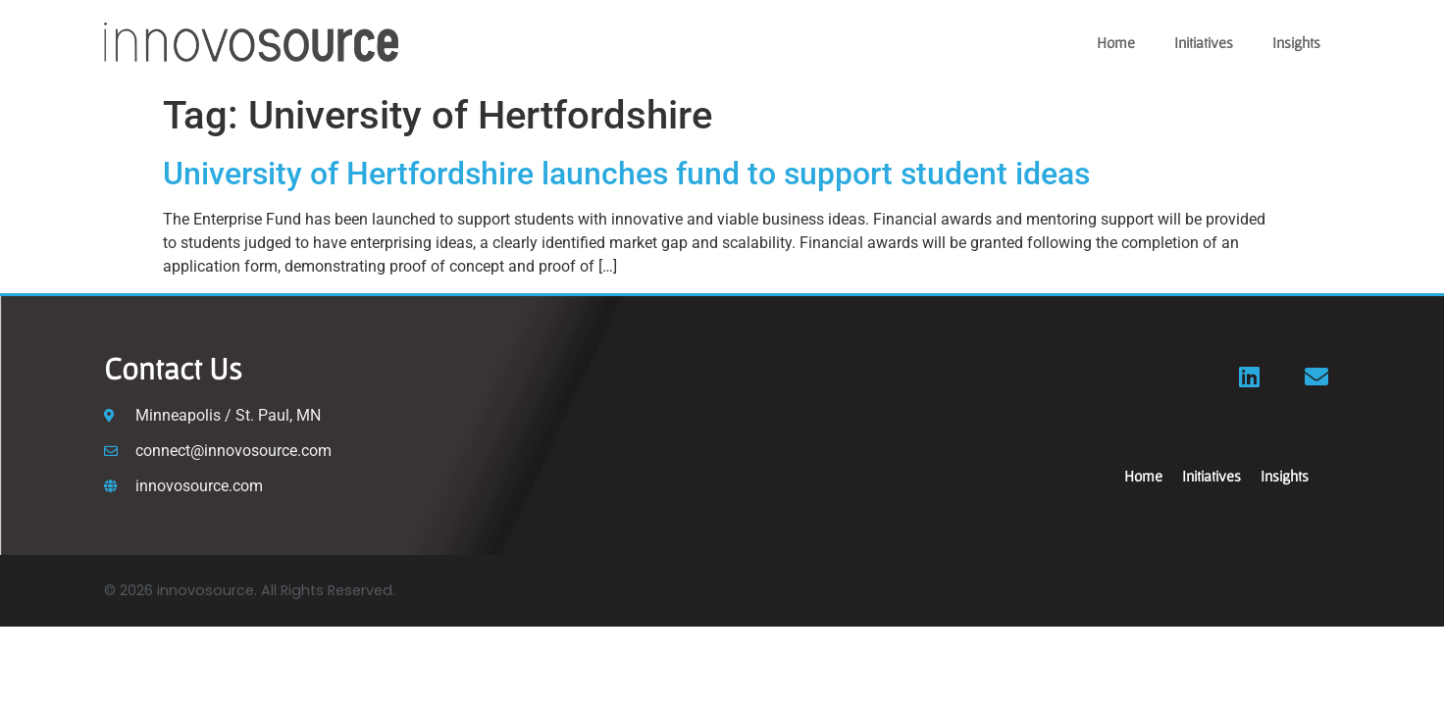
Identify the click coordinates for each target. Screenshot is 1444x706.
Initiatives (1203, 42)
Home (1116, 42)
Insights (1296, 42)
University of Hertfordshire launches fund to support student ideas (626, 173)
